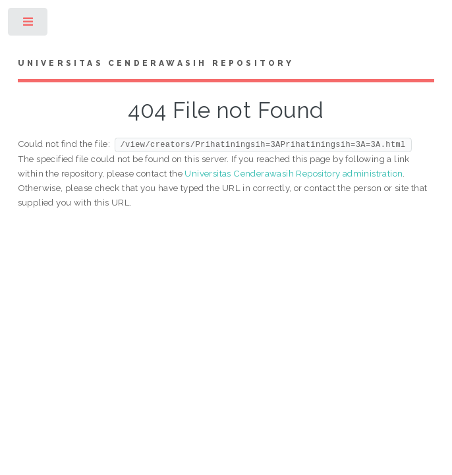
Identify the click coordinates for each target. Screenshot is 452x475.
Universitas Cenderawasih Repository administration (293, 173)
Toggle (28, 24)
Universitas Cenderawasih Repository (156, 63)
